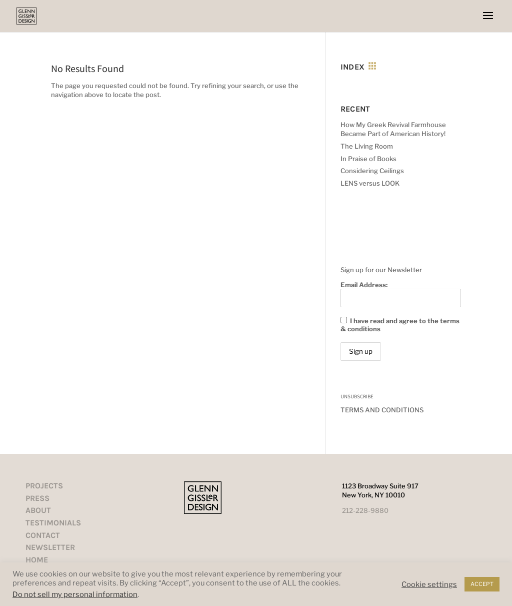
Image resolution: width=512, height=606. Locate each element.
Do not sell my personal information (75, 594)
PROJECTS (44, 485)
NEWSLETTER (50, 547)
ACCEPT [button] (482, 583)
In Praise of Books (368, 159)
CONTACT (43, 535)
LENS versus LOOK (370, 183)
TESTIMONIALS (53, 522)
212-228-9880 (365, 510)
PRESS (38, 498)
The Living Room (366, 146)
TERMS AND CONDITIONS (382, 410)
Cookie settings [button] (429, 584)
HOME (37, 559)
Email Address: (400, 294)
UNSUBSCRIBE (357, 396)
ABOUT (38, 510)
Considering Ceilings (372, 171)
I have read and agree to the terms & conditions (400, 325)
